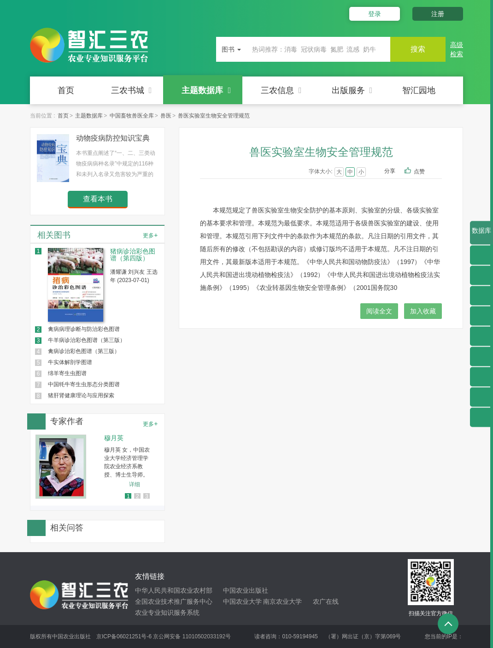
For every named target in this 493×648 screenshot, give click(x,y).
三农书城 (131, 90)
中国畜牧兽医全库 (132, 115)
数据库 (481, 236)
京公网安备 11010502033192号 (192, 636)
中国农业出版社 (245, 590)
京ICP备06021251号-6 (124, 636)
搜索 (418, 49)
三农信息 (281, 90)
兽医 (165, 115)
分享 (389, 171)
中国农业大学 (242, 601)
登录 (374, 14)
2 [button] (137, 496)
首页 (66, 90)
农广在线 (326, 601)
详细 (134, 484)
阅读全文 (379, 311)
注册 (437, 14)
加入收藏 (423, 311)
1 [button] (128, 496)
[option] (97, 467)
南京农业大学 (282, 601)
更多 (150, 235)
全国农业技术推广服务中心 (173, 601)
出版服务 (352, 90)
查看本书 (97, 199)
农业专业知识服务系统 (167, 612)
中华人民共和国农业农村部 (173, 590)
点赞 (425, 172)
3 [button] (146, 496)
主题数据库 (206, 90)
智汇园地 (418, 90)
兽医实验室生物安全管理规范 (214, 115)
